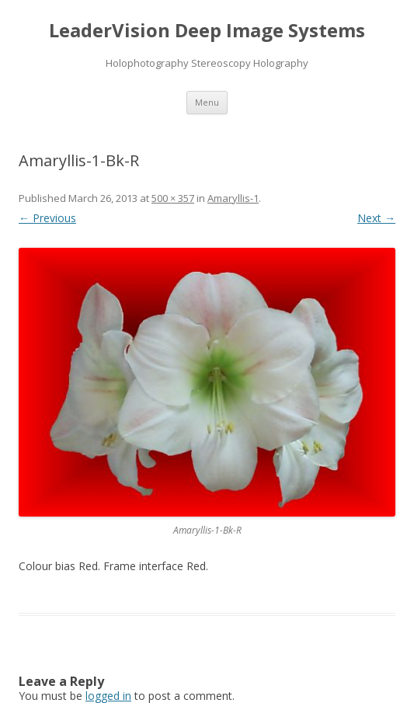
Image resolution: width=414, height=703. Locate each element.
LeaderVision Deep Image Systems (207, 31)
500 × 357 (172, 198)
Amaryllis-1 (233, 198)
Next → (376, 218)
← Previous (47, 218)
